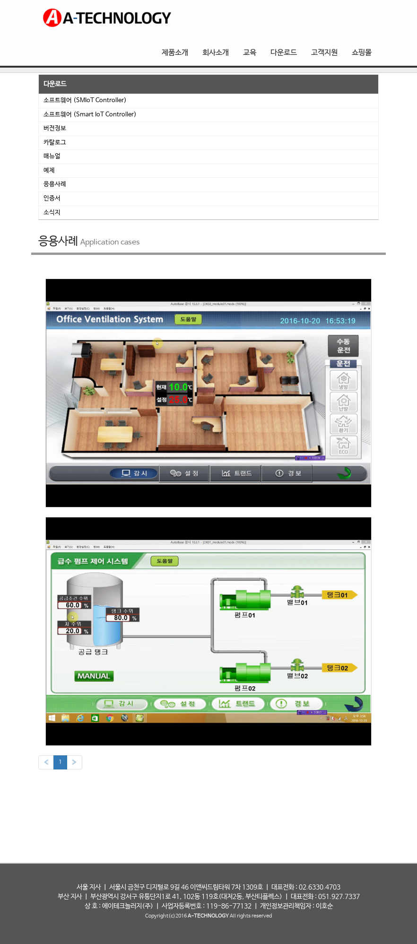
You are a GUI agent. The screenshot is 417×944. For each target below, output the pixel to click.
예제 (49, 170)
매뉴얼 (52, 156)
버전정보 (54, 128)
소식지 (52, 212)
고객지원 (324, 52)
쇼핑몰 (362, 52)
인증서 (52, 198)
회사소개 (215, 52)
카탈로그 (54, 142)
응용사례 (54, 184)
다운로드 (283, 52)
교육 (249, 52)
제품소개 (175, 52)
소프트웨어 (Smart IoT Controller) (90, 114)
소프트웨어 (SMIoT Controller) (85, 100)
